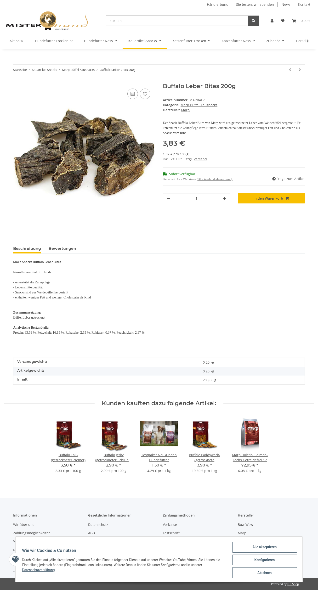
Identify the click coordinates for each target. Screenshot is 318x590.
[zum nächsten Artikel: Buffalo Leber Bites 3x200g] (300, 70)
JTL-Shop (293, 584)
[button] (272, 20)
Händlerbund (217, 4)
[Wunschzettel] (282, 20)
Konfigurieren (263, 560)
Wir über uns (23, 524)
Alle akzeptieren (263, 548)
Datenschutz (98, 524)
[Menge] (196, 198)
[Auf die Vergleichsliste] (132, 94)
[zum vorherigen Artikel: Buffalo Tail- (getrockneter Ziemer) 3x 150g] (290, 70)
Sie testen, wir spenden (255, 4)
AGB (91, 533)
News (286, 4)
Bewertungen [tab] (62, 248)
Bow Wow (245, 524)
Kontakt (304, 4)
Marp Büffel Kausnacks (199, 105)
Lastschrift (171, 533)
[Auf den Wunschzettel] (145, 94)
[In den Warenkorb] (271, 198)
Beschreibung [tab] (27, 248)
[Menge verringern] (168, 198)
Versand (200, 159)
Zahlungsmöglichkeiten (32, 533)
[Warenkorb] (301, 20)
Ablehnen (263, 573)
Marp (242, 533)
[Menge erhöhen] (224, 198)
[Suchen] (177, 21)
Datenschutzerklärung (39, 571)
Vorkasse (170, 524)
